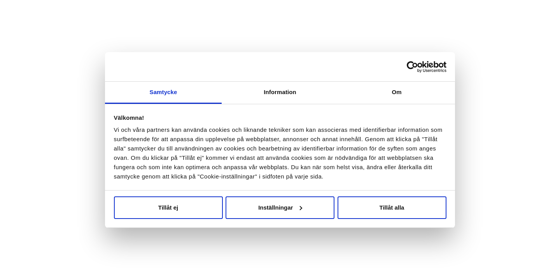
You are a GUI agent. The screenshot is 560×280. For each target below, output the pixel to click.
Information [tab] (280, 92)
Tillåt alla (392, 207)
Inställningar (280, 207)
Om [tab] (396, 92)
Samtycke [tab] (163, 92)
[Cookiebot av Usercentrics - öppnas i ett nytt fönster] (412, 67)
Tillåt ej (168, 207)
